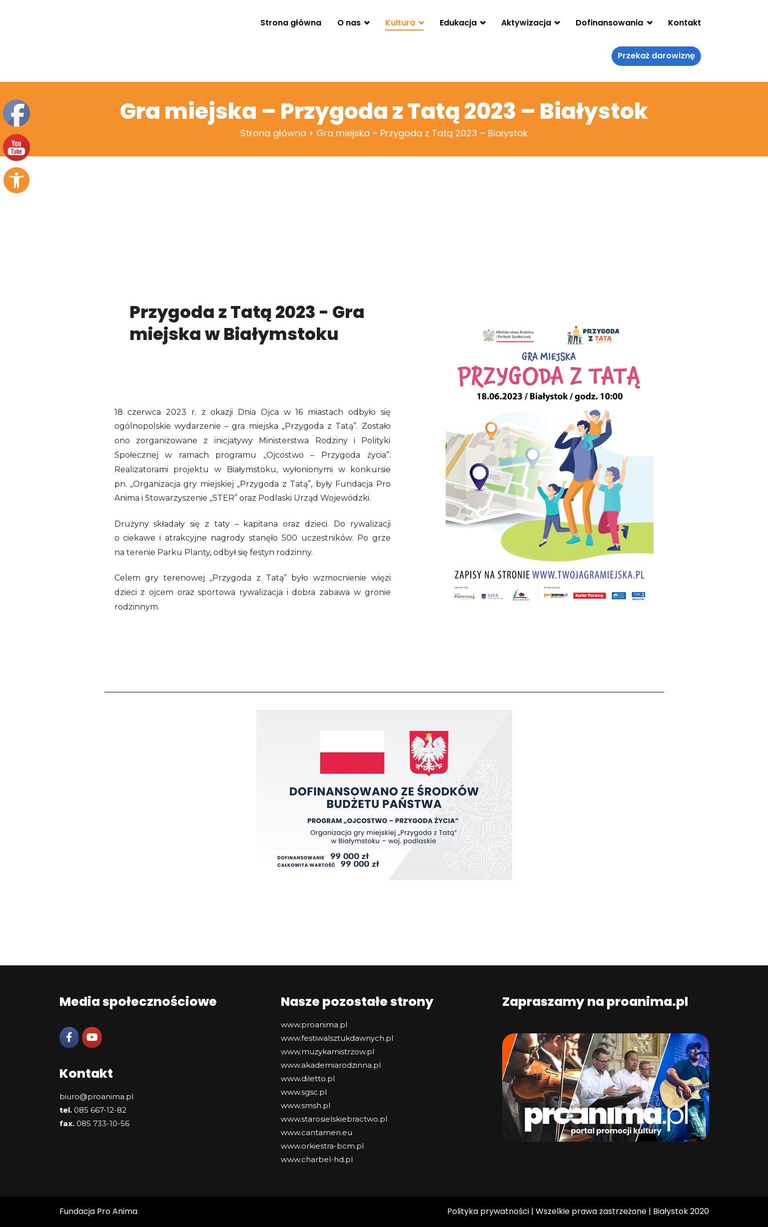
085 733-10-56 (102, 1123)
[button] (16, 180)
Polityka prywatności (488, 1211)
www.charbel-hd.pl (317, 1159)
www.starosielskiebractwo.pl (334, 1119)
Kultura (400, 22)
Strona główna (290, 22)
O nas (349, 22)
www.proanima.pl (314, 1024)
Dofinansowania (609, 22)
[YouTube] (92, 1037)
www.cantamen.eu (316, 1132)
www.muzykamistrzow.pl (327, 1051)
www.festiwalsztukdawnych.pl (337, 1038)
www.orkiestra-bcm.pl (322, 1146)
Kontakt (684, 22)
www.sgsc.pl (304, 1092)
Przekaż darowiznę (656, 55)
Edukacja (458, 22)
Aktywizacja (526, 22)
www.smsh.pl (305, 1105)
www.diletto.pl (308, 1078)
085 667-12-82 (100, 1110)
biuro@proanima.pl (96, 1096)
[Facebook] (69, 1037)
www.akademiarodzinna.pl (331, 1065)
